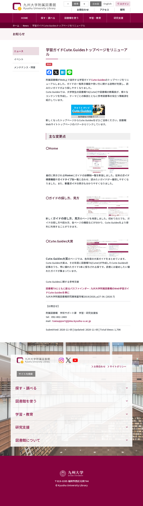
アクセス (104, 9)
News (26, 25)
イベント (18, 59)
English (108, 3)
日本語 (95, 3)
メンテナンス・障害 (24, 67)
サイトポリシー (116, 366)
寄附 (122, 9)
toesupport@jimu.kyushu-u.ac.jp (71, 321)
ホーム (16, 25)
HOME (24, 18)
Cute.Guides (98, 79)
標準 (76, 3)
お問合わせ (83, 9)
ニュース (18, 51)
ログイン (124, 3)
